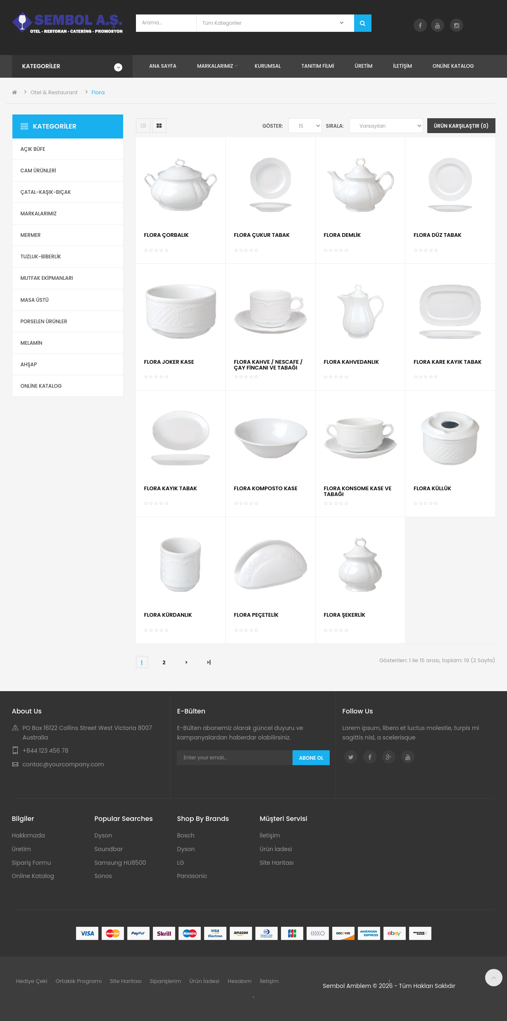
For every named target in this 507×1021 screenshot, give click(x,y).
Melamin (32, 342)
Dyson (103, 835)
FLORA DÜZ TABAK (438, 235)
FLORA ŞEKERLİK (345, 615)
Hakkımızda (28, 835)
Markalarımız (39, 213)
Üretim (21, 849)
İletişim (270, 835)
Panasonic (192, 876)
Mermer (31, 235)
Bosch (186, 835)
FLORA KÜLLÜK (432, 488)
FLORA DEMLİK (342, 235)
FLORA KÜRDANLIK (168, 615)
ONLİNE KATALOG (41, 385)
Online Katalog (33, 876)
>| (209, 662)
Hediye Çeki (32, 981)
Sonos (103, 876)
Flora (98, 92)
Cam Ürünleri (39, 170)
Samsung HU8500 (120, 863)
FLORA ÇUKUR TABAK (262, 235)
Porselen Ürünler (44, 321)
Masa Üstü (35, 299)
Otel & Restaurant (54, 92)
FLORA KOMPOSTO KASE (266, 488)
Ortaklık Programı (78, 981)
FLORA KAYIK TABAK (170, 488)
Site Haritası (277, 863)
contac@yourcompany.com (63, 764)
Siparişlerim (165, 981)
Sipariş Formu (31, 863)
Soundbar (109, 849)
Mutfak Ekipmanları (47, 277)
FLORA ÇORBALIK (166, 235)
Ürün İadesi (276, 849)
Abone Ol (311, 757)
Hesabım (240, 981)
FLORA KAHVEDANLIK (351, 362)
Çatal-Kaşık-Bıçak (46, 192)
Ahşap (29, 364)
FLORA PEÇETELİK (256, 615)
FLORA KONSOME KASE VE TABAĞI (358, 491)
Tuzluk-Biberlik (41, 256)
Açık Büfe (33, 149)
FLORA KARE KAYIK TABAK (448, 362)
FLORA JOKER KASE (169, 362)
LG (180, 863)
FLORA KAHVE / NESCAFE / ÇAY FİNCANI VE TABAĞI (268, 365)
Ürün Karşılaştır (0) (461, 125)
